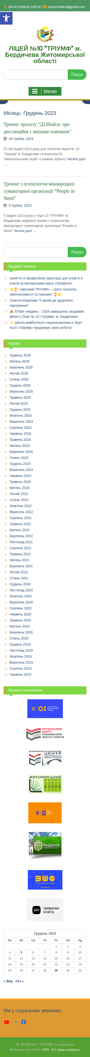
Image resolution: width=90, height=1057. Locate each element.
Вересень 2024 (21, 421)
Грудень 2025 (20, 385)
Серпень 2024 (20, 427)
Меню (44, 91)
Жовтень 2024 (21, 415)
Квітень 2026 (20, 361)
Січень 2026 (19, 379)
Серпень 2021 (20, 548)
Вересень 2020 (21, 602)
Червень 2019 (20, 674)
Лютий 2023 (19, 494)
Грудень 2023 (20, 464)
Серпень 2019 (20, 668)
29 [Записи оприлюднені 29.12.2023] (56, 970)
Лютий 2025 (19, 403)
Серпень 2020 (20, 608)
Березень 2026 (21, 367)
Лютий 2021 (19, 572)
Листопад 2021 (21, 542)
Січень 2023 (19, 500)
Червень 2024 (20, 434)
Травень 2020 (20, 620)
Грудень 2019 (20, 644)
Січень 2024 (19, 458)
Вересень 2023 (21, 470)
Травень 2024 (20, 440)
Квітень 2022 (20, 530)
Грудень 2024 (20, 409)
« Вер (8, 981)
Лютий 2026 (19, 373)
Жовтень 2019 (21, 656)
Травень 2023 (20, 482)
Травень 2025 (20, 397)
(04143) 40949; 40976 (24, 7)
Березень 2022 (21, 536)
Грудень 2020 (20, 584)
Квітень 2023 (20, 488)
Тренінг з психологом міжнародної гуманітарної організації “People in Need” (39, 191)
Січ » (20, 981)
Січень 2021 (19, 578)
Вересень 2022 (21, 512)
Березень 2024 (21, 452)
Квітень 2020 (20, 626)
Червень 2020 (20, 614)
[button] (6, 18)
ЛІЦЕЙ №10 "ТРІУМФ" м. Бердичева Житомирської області (45, 54)
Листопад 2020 (21, 590)
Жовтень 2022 (21, 506)
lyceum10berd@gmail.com (66, 7)
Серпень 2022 (20, 518)
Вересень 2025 (21, 391)
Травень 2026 (20, 355)
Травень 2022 (20, 524)
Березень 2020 (21, 632)
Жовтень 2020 (21, 596)
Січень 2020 (19, 638)
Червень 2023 (20, 476)
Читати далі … (25, 231)
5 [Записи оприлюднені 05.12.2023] (21, 952)
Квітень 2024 (20, 446)
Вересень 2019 (21, 662)
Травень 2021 (20, 554)
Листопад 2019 (21, 650)
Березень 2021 (21, 566)
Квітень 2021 (20, 560)
